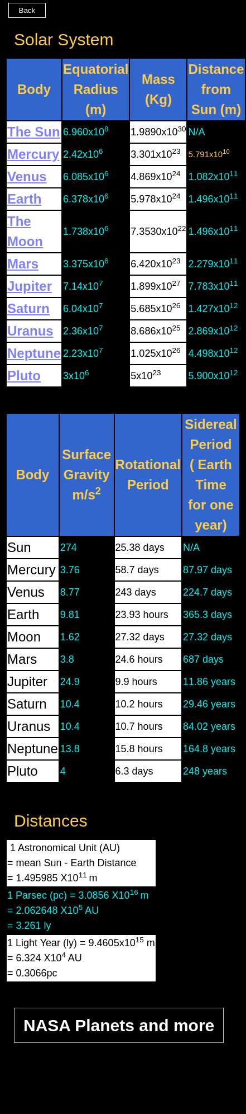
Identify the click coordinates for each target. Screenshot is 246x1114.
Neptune (34, 353)
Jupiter (29, 286)
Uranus (30, 330)
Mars (22, 263)
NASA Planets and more (118, 1025)
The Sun (33, 131)
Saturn (28, 308)
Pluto (24, 375)
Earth (24, 198)
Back (27, 10)
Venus (27, 176)
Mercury (33, 154)
